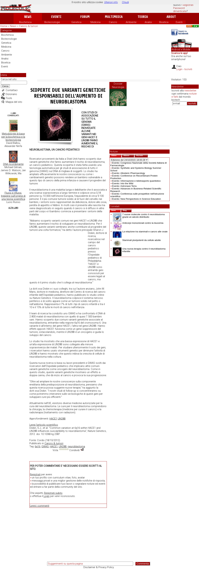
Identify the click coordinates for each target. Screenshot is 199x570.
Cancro (113, 22)
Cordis (41, 440)
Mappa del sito (14, 101)
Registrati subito (53, 493)
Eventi (56, 17)
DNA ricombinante (13, 164)
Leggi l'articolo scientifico (43, 424)
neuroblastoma (76, 446)
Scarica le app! (179, 53)
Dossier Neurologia (118, 85)
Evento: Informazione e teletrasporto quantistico (136, 181)
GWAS (45, 446)
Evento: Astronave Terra (124, 186)
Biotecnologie (52, 22)
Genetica (76, 22)
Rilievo (128, 155)
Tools (9, 98)
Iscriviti (188, 69)
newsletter (190, 90)
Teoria (143, 17)
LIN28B (62, 418)
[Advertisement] (98, 54)
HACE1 (53, 418)
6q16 (37, 446)
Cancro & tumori (28, 26)
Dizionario (11, 94)
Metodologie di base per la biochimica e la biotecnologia (13, 136)
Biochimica (25, 22)
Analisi (148, 22)
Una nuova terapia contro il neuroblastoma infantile (139, 250)
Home (3, 26)
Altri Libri (13, 208)
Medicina (95, 22)
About (171, 17)
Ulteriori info (111, 2)
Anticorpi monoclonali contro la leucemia (138, 223)
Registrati (188, 5)
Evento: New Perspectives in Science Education (136, 199)
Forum (85, 17)
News (27, 17)
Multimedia (114, 17)
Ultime (116, 155)
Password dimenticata (179, 10)
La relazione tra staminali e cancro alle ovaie (140, 231)
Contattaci (12, 90)
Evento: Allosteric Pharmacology (128, 173)
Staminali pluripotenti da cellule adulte (137, 240)
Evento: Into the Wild (122, 183)
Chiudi (125, 2)
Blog (127, 210)
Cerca (5, 86)
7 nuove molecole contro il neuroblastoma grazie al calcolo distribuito (139, 215)
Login (47, 496)
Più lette (142, 155)
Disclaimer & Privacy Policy (98, 567)
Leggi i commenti (39, 505)
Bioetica (163, 22)
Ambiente (131, 22)
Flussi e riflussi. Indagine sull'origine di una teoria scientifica (13, 196)
